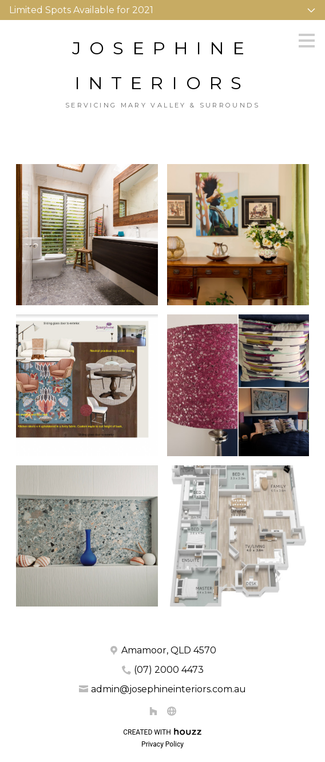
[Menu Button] (306, 40)
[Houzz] (153, 711)
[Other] (171, 711)
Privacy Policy (162, 744)
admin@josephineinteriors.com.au (168, 689)
